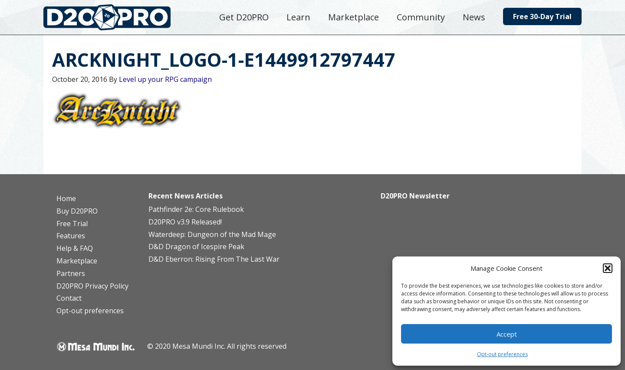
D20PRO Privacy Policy (92, 286)
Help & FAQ (74, 248)
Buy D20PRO (77, 211)
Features (70, 235)
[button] (607, 268)
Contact (69, 298)
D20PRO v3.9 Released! (185, 222)
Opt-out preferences (502, 354)
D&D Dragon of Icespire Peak (196, 246)
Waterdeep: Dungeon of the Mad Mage (212, 234)
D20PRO (116, 19)
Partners (70, 273)
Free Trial (72, 223)
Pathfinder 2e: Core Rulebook (196, 209)
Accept (507, 334)
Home (66, 198)
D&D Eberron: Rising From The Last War (214, 259)
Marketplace (76, 261)
